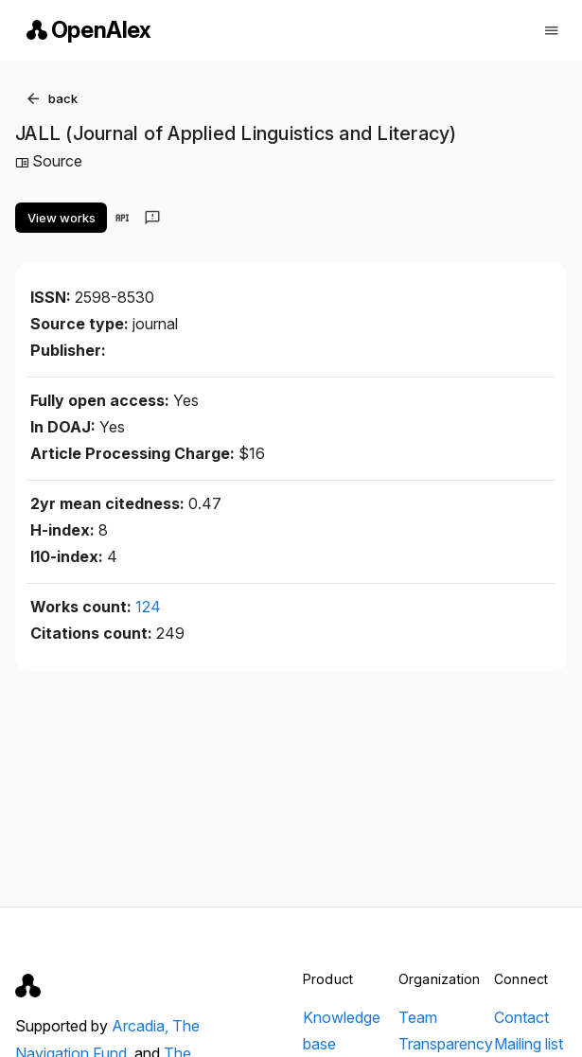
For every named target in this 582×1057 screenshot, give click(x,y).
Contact (521, 1017)
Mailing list (528, 1043)
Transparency (445, 1043)
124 (148, 606)
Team (417, 1017)
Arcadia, (142, 1025)
